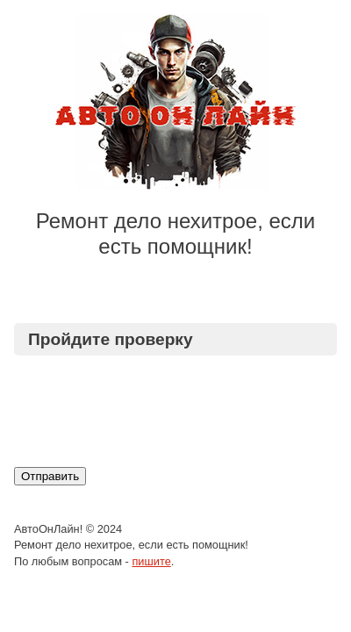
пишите (151, 561)
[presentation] (168, 411)
